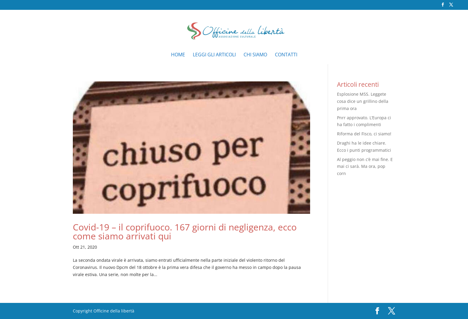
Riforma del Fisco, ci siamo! (364, 134)
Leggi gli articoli (214, 55)
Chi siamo (255, 55)
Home (178, 55)
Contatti (286, 55)
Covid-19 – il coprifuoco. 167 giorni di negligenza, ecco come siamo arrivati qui (185, 231)
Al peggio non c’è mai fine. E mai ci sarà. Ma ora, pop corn (365, 166)
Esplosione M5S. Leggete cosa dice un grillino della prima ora (362, 101)
